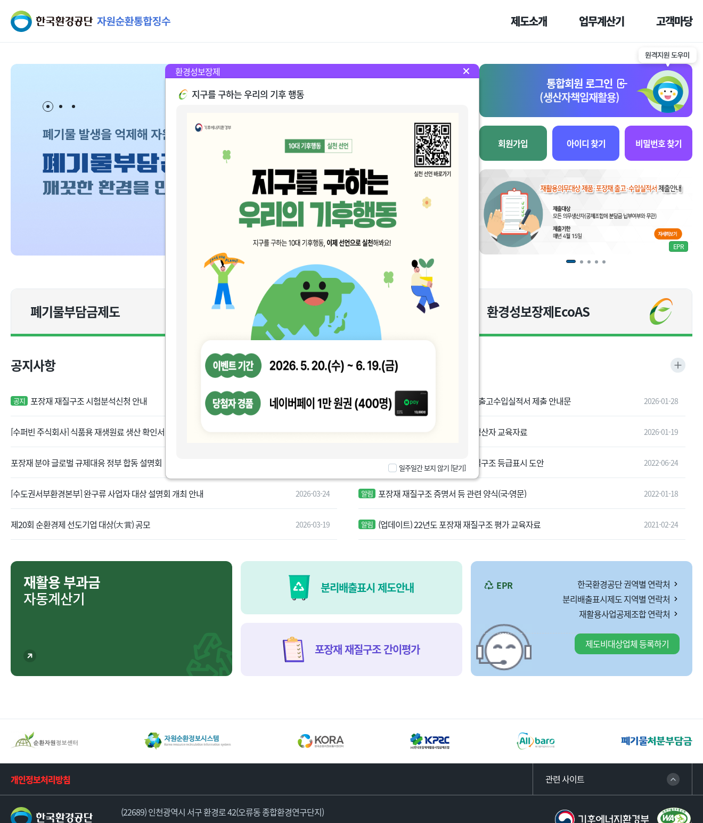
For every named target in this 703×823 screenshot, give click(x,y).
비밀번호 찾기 (658, 143)
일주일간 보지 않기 (424, 468)
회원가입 (513, 143)
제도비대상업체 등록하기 (627, 643)
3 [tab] (73, 106)
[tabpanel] (585, 211)
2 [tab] (60, 106)
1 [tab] (48, 107)
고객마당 (674, 21)
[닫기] (458, 468)
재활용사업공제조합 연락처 (624, 614)
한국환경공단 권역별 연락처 (623, 584)
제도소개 (529, 21)
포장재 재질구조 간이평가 (367, 649)
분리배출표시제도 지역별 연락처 (616, 599)
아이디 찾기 (586, 143)
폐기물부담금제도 (75, 311)
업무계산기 (601, 21)
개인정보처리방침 (40, 779)
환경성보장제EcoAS (538, 311)
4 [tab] (600, 265)
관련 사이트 (564, 779)
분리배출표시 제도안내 (367, 587)
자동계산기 (61, 590)
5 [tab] (607, 265)
